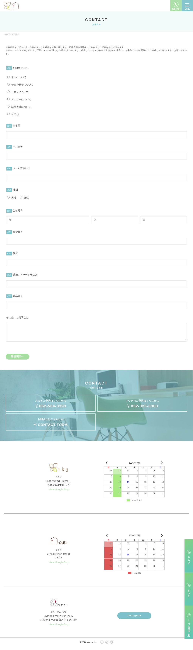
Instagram (134, 618)
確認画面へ (17, 359)
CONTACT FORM (53, 428)
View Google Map (58, 492)
